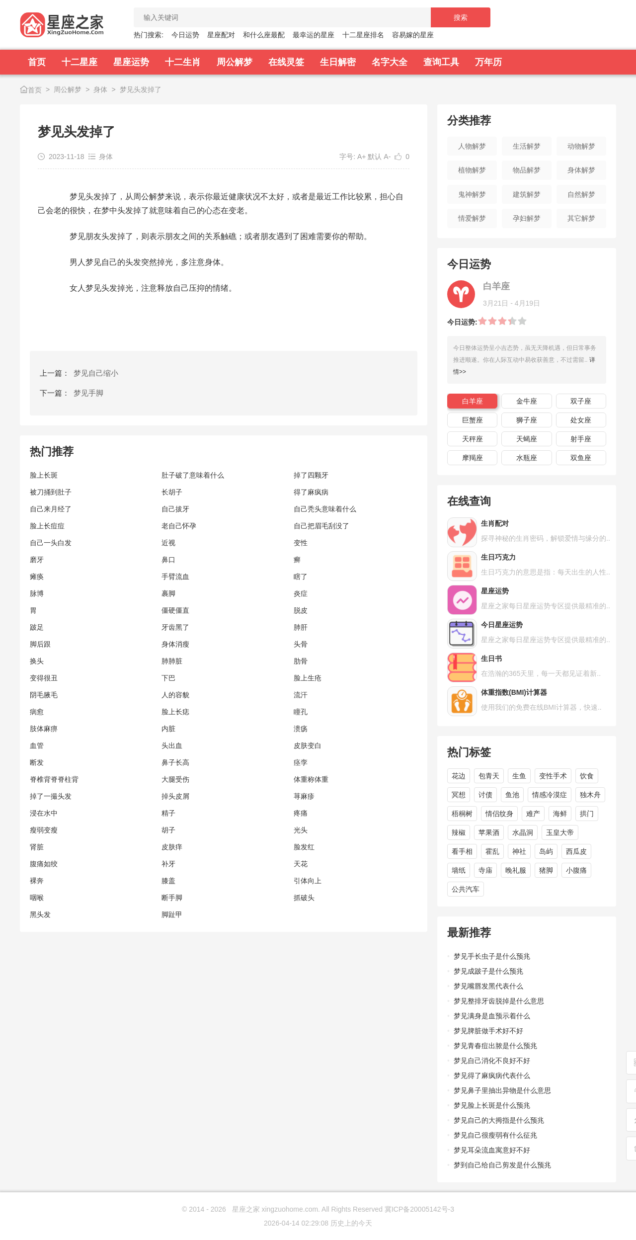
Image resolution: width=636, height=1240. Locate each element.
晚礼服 (515, 870)
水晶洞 (522, 832)
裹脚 (168, 593)
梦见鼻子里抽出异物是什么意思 (502, 1090)
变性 (301, 543)
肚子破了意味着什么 (192, 475)
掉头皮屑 (175, 796)
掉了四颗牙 (311, 475)
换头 (37, 661)
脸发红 (304, 847)
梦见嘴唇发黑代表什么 (488, 986)
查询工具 (441, 62)
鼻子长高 (175, 762)
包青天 (488, 776)
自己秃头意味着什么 (325, 509)
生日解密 (338, 62)
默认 (375, 157)
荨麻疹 (304, 796)
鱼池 (512, 795)
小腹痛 (576, 870)
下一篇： (71, 393)
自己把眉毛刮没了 (321, 526)
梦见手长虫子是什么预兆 (492, 956)
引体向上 (307, 881)
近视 (168, 543)
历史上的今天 (351, 1223)
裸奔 (37, 881)
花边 (459, 776)
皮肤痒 (171, 847)
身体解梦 (581, 170)
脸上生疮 (307, 678)
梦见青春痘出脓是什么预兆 (495, 1046)
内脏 (168, 729)
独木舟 (590, 795)
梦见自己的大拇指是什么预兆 (499, 1120)
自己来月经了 (51, 509)
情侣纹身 (499, 814)
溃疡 (301, 729)
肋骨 (301, 661)
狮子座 (526, 420)
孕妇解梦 (527, 218)
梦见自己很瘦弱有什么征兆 (495, 1135)
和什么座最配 (264, 35)
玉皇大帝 (560, 832)
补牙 (168, 864)
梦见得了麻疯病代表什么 (492, 1075)
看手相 (462, 851)
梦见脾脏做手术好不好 (488, 1031)
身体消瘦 (175, 644)
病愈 (37, 712)
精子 (168, 813)
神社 (519, 851)
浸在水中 (44, 813)
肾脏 (37, 847)
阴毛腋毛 (44, 695)
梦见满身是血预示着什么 (492, 1016)
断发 (37, 762)
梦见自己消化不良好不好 (492, 1061)
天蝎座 (526, 439)
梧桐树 (462, 814)
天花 (301, 864)
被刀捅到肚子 (51, 492)
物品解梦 (527, 170)
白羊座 (472, 401)
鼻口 (168, 560)
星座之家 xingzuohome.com (275, 1209)
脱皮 (301, 610)
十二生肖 (183, 62)
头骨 (301, 644)
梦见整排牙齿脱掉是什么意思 (499, 1001)
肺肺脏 (171, 661)
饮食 (587, 776)
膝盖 (168, 881)
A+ (361, 157)
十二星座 (79, 62)
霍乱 (492, 851)
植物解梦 (472, 170)
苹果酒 (488, 832)
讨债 (485, 795)
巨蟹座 (472, 420)
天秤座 (472, 439)
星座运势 (131, 62)
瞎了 (301, 576)
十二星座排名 (363, 35)
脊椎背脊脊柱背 (54, 779)
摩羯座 (472, 458)
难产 (533, 814)
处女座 (580, 420)
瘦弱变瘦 (44, 830)
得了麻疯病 (311, 492)
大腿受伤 (175, 779)
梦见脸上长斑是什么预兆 (492, 1105)
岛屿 (546, 851)
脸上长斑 (44, 475)
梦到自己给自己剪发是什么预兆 (502, 1165)
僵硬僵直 (175, 610)
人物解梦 (472, 146)
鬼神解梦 (472, 194)
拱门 (587, 814)
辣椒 (459, 832)
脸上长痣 (175, 712)
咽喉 (37, 898)
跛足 (37, 627)
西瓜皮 (576, 851)
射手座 (580, 439)
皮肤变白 (307, 745)
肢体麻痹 (44, 729)
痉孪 (301, 762)
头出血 (171, 745)
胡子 (168, 830)
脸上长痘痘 (47, 526)
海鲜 (560, 814)
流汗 (301, 695)
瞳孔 (301, 712)
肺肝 (301, 627)
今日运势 (185, 35)
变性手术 (553, 776)
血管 (37, 745)
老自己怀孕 (178, 526)
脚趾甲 (171, 914)
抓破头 (304, 898)
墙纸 (459, 870)
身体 (100, 89)
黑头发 (40, 914)
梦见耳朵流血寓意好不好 (492, 1150)
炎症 (301, 593)
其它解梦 (581, 218)
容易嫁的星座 (413, 35)
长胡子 (171, 492)
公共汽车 (465, 889)
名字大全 (389, 62)
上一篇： (79, 373)
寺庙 (485, 870)
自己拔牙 (175, 509)
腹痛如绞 (44, 864)
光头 (301, 830)
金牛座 (526, 401)
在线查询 (469, 501)
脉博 (37, 593)
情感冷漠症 (549, 795)
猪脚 (546, 870)
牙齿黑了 (175, 627)
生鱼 (519, 776)
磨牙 (37, 560)
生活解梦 (527, 146)
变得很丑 (44, 678)
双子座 (580, 401)
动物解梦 (581, 146)
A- (387, 157)
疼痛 (301, 813)
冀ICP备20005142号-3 (419, 1209)
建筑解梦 (527, 194)
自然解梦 (581, 194)
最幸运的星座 (313, 35)
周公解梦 (234, 62)
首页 (37, 62)
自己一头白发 (51, 543)
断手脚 (171, 898)
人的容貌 (175, 695)
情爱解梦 (472, 218)
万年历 (488, 62)
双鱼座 (580, 458)
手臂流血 (175, 576)
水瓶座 (526, 458)
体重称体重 (311, 779)
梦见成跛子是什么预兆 (488, 971)
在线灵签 (286, 62)
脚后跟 (40, 644)
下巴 (168, 678)
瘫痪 (37, 576)
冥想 (459, 795)
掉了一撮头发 (51, 796)
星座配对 (221, 35)
